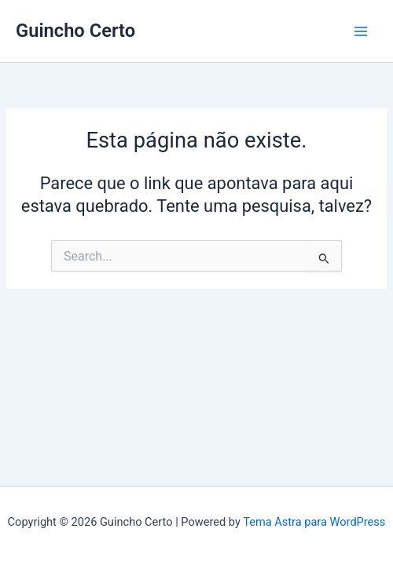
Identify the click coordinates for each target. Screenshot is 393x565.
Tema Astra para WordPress (314, 522)
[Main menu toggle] (360, 31)
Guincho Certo (75, 31)
